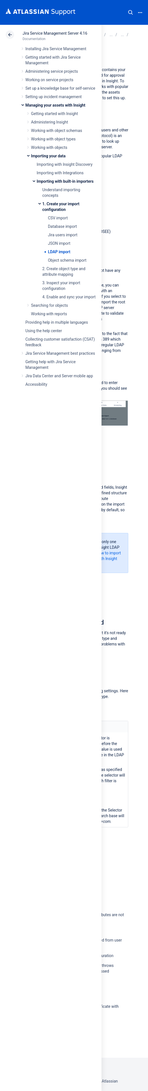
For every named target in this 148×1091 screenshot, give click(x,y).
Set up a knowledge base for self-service (60, 88)
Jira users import (63, 235)
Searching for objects (49, 305)
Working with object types (53, 139)
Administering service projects (51, 71)
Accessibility (36, 384)
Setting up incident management (53, 96)
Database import (62, 226)
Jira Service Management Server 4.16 (55, 33)
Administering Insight (49, 122)
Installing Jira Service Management (55, 49)
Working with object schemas (56, 130)
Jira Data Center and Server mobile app (59, 376)
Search (130, 12)
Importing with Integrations (60, 173)
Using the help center (43, 331)
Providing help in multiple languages (56, 322)
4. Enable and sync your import (69, 297)
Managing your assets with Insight (55, 105)
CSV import (58, 218)
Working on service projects (49, 80)
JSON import (59, 243)
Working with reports (49, 314)
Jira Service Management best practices (60, 353)
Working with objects (49, 147)
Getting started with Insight (54, 113)
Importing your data (48, 156)
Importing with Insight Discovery (64, 164)
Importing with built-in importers (65, 181)
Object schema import (67, 260)
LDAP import (59, 252)
